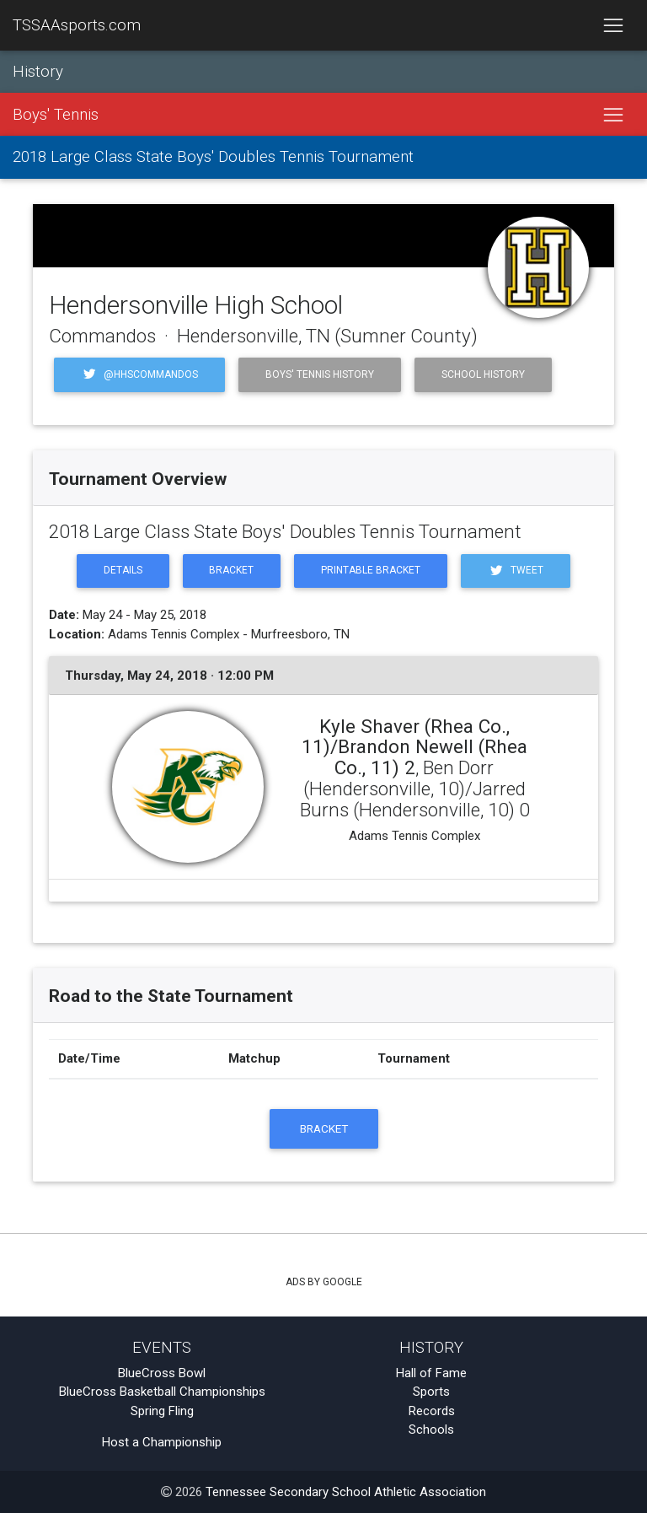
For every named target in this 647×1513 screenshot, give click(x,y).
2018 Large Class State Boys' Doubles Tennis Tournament (213, 157)
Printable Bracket (370, 570)
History (38, 71)
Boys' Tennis (56, 114)
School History (483, 374)
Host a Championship (162, 1442)
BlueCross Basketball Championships (162, 1391)
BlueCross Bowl (162, 1373)
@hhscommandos (139, 374)
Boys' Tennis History (319, 374)
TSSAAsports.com (77, 25)
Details (123, 570)
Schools (431, 1429)
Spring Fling (162, 1411)
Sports (431, 1391)
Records (432, 1411)
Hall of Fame (431, 1373)
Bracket (231, 570)
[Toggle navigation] (612, 25)
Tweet (515, 570)
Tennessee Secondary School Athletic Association (346, 1492)
